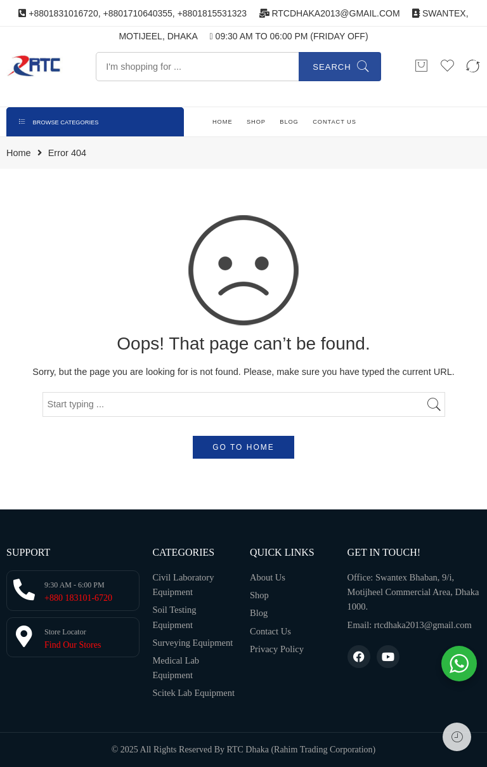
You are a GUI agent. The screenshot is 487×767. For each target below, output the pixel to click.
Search (332, 67)
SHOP (256, 122)
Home (18, 153)
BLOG (289, 122)
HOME (222, 122)
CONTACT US (334, 122)
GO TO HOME (243, 447)
